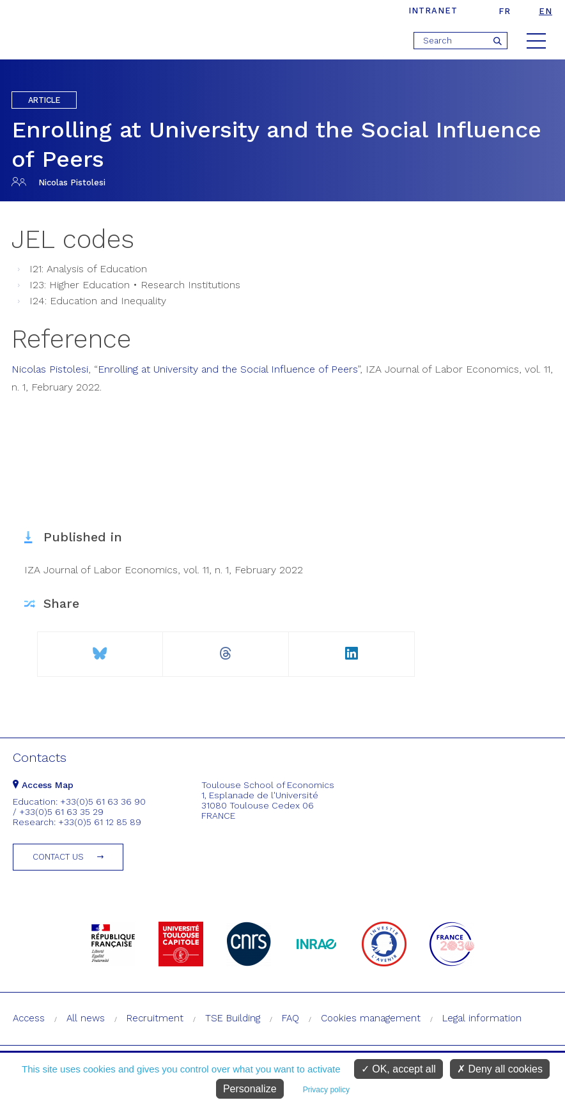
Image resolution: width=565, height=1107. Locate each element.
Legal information (482, 1018)
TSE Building (232, 1018)
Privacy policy (326, 1089)
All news (85, 1018)
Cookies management (371, 1018)
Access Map (43, 785)
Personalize (250, 1088)
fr (505, 11)
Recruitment (155, 1018)
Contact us (58, 857)
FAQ (290, 1018)
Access (29, 1018)
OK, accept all (398, 1069)
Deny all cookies (500, 1069)
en (545, 11)
